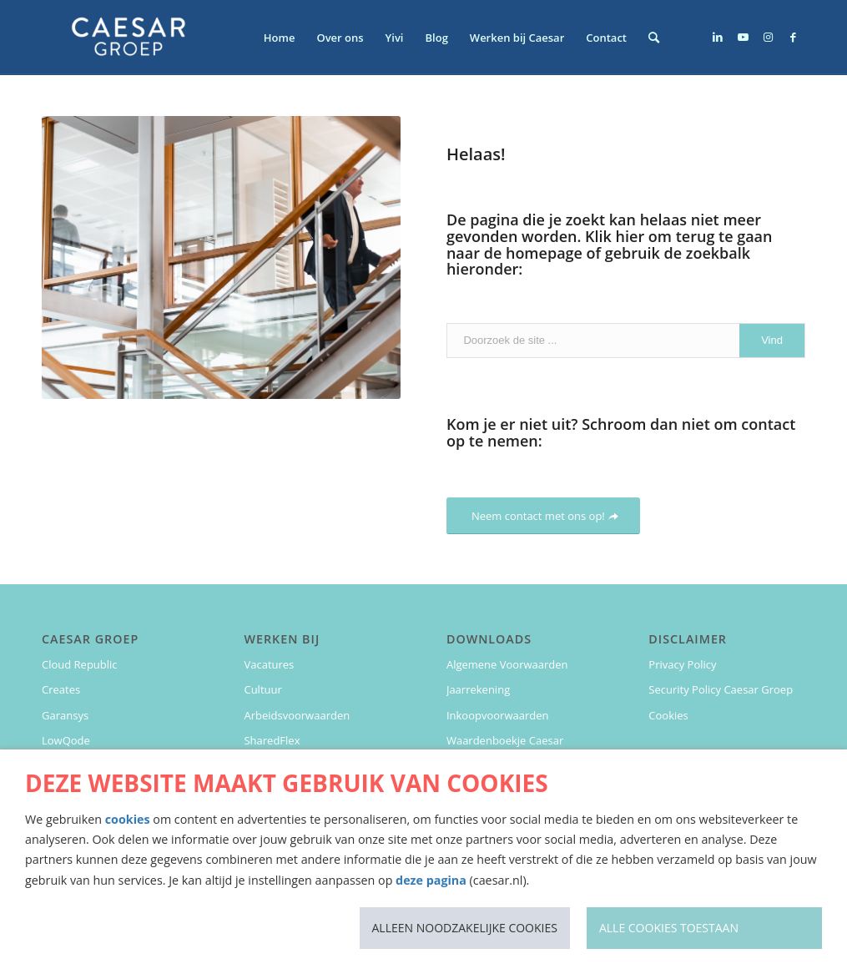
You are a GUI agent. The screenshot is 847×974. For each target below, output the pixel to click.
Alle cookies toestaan (669, 928)
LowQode (66, 740)
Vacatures (269, 664)
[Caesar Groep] (129, 37)
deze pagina (431, 880)
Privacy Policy (682, 664)
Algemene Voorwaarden (507, 664)
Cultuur (262, 689)
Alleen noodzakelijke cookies (464, 928)
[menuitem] (279, 37)
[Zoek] (654, 37)
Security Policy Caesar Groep (720, 689)
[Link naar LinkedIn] (717, 36)
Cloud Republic (80, 664)
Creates (61, 689)
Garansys (65, 715)
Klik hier (614, 236)
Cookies (668, 715)
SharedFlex (272, 740)
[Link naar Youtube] (742, 36)
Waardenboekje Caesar (504, 740)
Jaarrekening (478, 689)
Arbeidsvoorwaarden (297, 715)
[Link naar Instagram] (767, 36)
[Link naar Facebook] (792, 36)
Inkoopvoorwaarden (497, 715)
